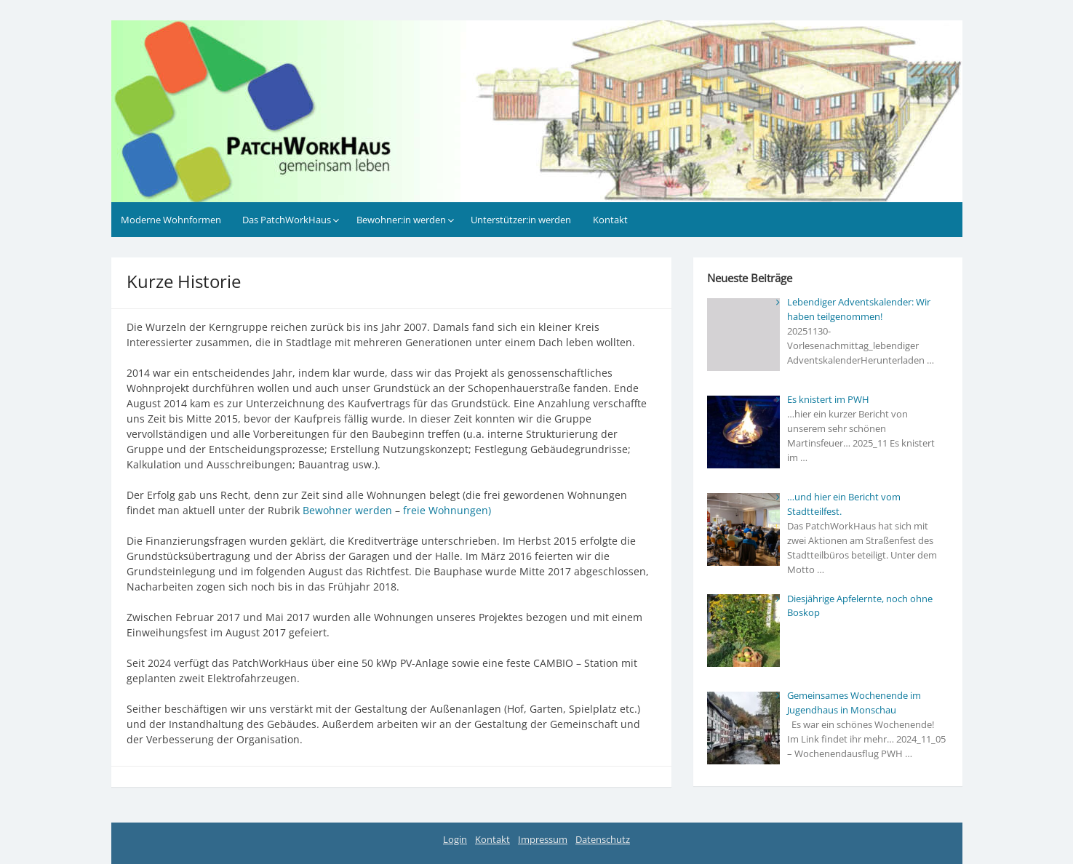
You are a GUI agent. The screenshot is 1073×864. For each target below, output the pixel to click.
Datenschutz (602, 839)
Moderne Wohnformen (171, 219)
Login (455, 839)
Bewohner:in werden (401, 219)
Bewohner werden (347, 510)
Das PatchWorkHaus (286, 219)
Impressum (542, 839)
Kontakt (610, 219)
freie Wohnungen (445, 510)
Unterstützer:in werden (521, 219)
